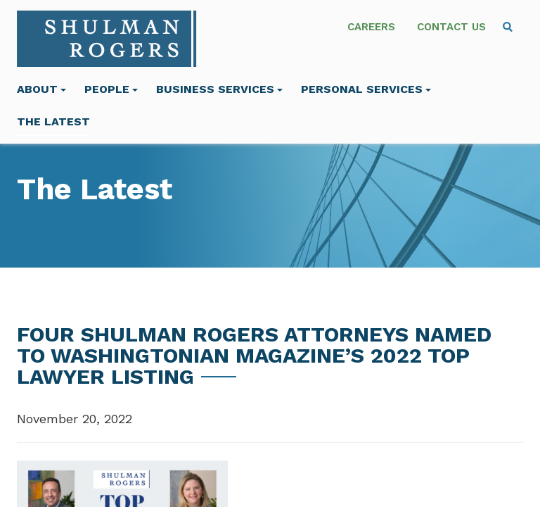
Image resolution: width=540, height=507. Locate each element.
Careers (371, 26)
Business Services (219, 89)
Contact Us (451, 26)
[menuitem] (508, 26)
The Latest (53, 121)
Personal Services (366, 89)
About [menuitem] (41, 89)
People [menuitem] (111, 89)
